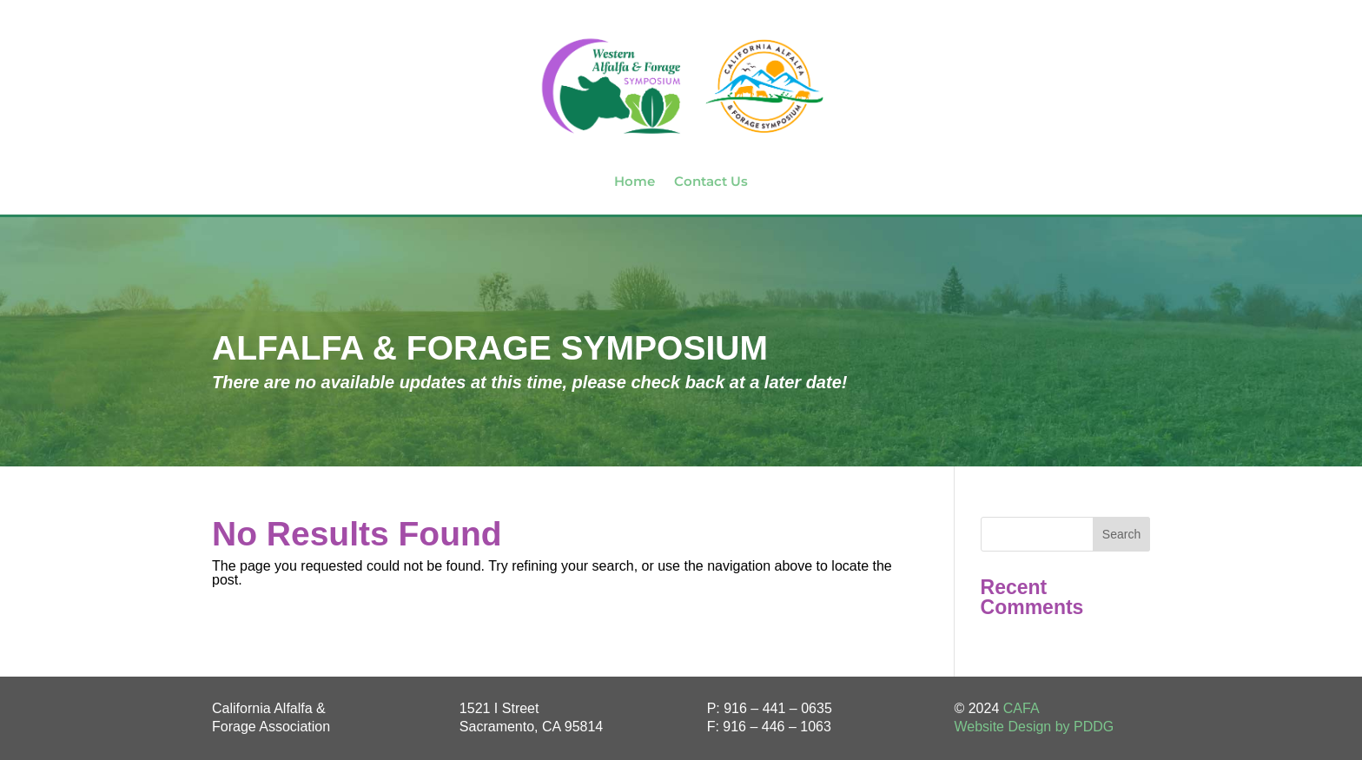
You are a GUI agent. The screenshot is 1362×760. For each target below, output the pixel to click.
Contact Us (711, 181)
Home (634, 181)
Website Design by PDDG (1034, 726)
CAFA (1021, 708)
